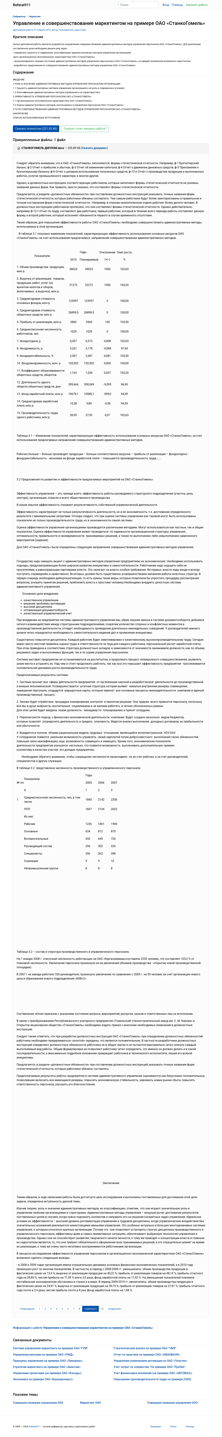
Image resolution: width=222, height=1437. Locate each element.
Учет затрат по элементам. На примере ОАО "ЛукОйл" (149, 1367)
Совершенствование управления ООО (172, 1402)
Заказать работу (197, 5)
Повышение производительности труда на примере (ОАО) (152, 1379)
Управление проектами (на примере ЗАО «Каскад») (47, 1373)
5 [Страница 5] (62, 1308)
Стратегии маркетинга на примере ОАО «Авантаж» (47, 1367)
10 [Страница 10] (102, 1308)
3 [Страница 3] (51, 1308)
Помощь (177, 5)
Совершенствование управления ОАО (38, 1402)
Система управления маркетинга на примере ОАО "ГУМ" (50, 1348)
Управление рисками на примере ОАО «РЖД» (43, 1354)
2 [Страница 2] (45, 1308)
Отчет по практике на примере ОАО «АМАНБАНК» (147, 1354)
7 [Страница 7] (73, 1308)
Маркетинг (35, 16)
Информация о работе (83, 1327)
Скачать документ (94, 148)
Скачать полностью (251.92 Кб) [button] (36, 128)
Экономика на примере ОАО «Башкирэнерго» (43, 1379)
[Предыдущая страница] (27, 1309)
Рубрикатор (19, 16)
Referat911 (34, 1426)
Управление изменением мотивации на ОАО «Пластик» (150, 1360)
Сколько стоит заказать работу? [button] (85, 128)
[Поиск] (136, 4)
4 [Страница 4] (56, 1308)
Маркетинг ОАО (90, 1402)
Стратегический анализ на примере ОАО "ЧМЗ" (145, 1348)
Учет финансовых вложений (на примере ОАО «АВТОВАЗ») (153, 1373)
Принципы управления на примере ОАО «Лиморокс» (48, 1360)
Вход (166, 5)
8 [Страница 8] (79, 1308)
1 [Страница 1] (39, 1308)
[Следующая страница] (115, 1309)
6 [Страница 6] (68, 1308)
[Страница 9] (90, 1309)
